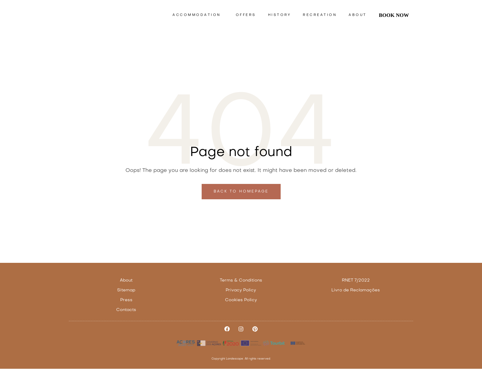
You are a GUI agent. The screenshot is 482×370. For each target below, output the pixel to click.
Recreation (320, 15)
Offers (246, 15)
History (279, 15)
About (358, 15)
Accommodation (198, 15)
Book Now (394, 15)
